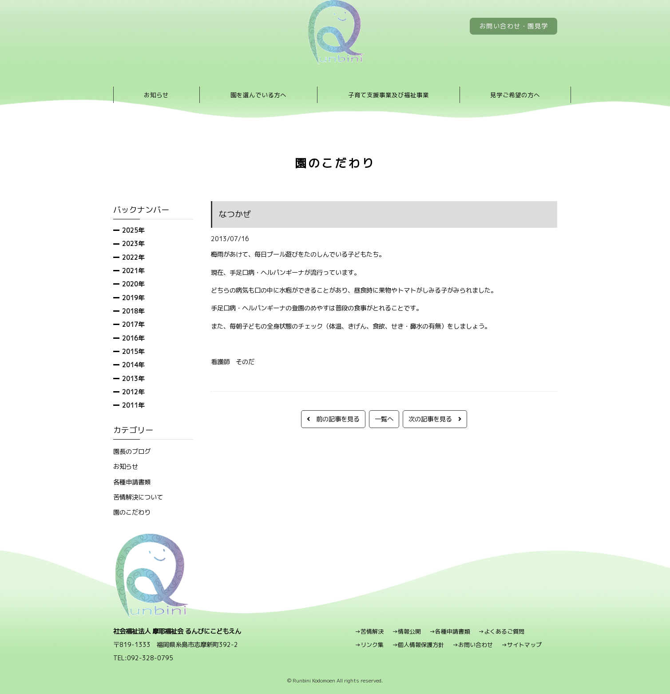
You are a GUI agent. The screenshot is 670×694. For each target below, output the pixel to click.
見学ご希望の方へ (515, 95)
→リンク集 (369, 645)
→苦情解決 (369, 631)
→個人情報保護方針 (418, 645)
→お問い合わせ (472, 645)
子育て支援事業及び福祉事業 (388, 95)
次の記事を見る (434, 419)
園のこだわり (132, 512)
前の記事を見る (333, 419)
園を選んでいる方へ (258, 95)
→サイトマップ (521, 645)
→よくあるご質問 (501, 631)
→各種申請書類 (449, 631)
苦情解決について (138, 497)
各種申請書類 (132, 482)
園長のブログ (132, 451)
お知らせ (156, 95)
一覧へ (384, 419)
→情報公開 (406, 631)
